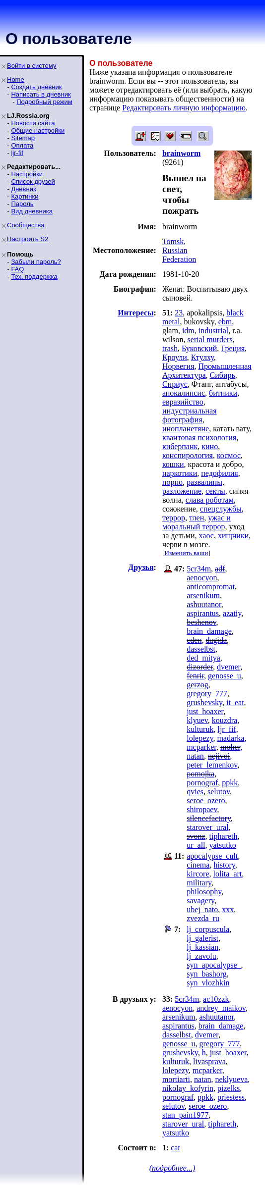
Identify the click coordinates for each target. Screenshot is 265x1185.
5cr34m (199, 569)
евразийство (182, 402)
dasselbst (201, 649)
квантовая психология (199, 437)
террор (173, 518)
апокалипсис (183, 393)
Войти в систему (31, 65)
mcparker (201, 747)
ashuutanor (204, 604)
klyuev (197, 720)
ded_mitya (203, 658)
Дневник (23, 189)
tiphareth (223, 836)
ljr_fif (226, 729)
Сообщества (26, 225)
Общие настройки (38, 130)
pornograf (202, 782)
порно (172, 482)
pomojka (200, 774)
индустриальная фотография (189, 415)
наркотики (179, 473)
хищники (233, 535)
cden (194, 640)
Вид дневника (32, 211)
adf (220, 569)
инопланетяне (185, 428)
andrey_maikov (221, 1008)
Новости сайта (33, 123)
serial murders (210, 339)
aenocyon (202, 577)
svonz (196, 836)
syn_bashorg (207, 974)
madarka (230, 738)
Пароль (22, 203)
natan (195, 756)
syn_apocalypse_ (214, 965)
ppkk (230, 782)
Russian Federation (179, 254)
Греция (233, 348)
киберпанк (180, 446)
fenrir (195, 675)
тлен (196, 518)
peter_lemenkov (212, 765)
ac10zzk (216, 999)
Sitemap (23, 138)
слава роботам (210, 500)
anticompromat (211, 586)
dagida (216, 640)
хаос (206, 535)
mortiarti (176, 1079)
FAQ (17, 269)
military (199, 882)
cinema (198, 865)
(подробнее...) (172, 1168)
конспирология (187, 455)
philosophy (204, 891)
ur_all (196, 845)
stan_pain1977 (185, 1115)
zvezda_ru (203, 918)
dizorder (200, 667)
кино (209, 446)
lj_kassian (202, 947)
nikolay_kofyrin (187, 1088)
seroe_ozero (206, 800)
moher (230, 747)
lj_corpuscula (208, 929)
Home (15, 79)
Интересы (135, 313)
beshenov (201, 622)
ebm (225, 321)
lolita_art (227, 874)
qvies (195, 791)
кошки (173, 464)
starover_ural (207, 827)
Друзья (140, 567)
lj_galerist (202, 938)
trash (170, 348)
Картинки (24, 196)
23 (179, 313)
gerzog (197, 684)
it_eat (235, 702)
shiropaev (202, 809)
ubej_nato (202, 909)
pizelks (228, 1088)
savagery (200, 900)
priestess (231, 1097)
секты (215, 491)
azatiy (232, 613)
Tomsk (173, 241)
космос (229, 455)
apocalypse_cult (212, 856)
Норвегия (178, 366)
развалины (204, 482)
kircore (198, 874)
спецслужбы (221, 509)
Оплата (22, 145)
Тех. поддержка (34, 276)
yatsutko (222, 845)
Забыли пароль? (36, 261)
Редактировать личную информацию (184, 107)
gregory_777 (207, 693)
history (224, 865)
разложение (181, 491)
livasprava (209, 1061)
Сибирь (222, 375)
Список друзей (33, 181)
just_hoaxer (205, 711)
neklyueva (231, 1079)
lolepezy (200, 738)
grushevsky (204, 702)
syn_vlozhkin (208, 983)
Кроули (174, 357)
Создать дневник (36, 87)
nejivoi (219, 756)
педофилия (219, 473)
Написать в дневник (40, 94)
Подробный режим (44, 101)
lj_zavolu (201, 956)
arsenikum (203, 595)
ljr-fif (17, 152)
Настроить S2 (27, 239)
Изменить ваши (186, 553)
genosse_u (224, 675)
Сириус (175, 384)
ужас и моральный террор (196, 522)
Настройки (27, 174)
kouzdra (225, 720)
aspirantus (203, 613)
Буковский (199, 348)
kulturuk (200, 729)
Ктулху (202, 357)
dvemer (228, 667)
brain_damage (209, 631)
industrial (213, 330)
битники (223, 393)
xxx (228, 909)
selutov (218, 791)
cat (175, 1147)
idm (188, 330)
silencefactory (209, 818)
